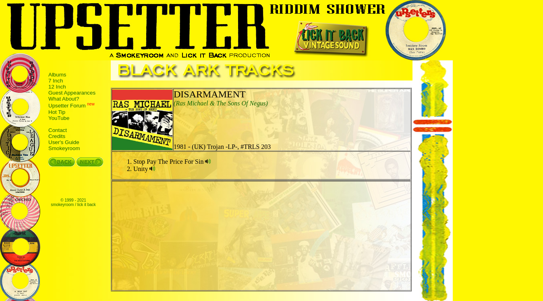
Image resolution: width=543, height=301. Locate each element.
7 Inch (55, 81)
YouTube (58, 118)
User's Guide (63, 142)
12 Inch (57, 87)
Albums (57, 75)
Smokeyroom (64, 148)
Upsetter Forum (67, 106)
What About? (63, 99)
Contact (57, 130)
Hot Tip (56, 112)
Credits (56, 136)
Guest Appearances (71, 93)
